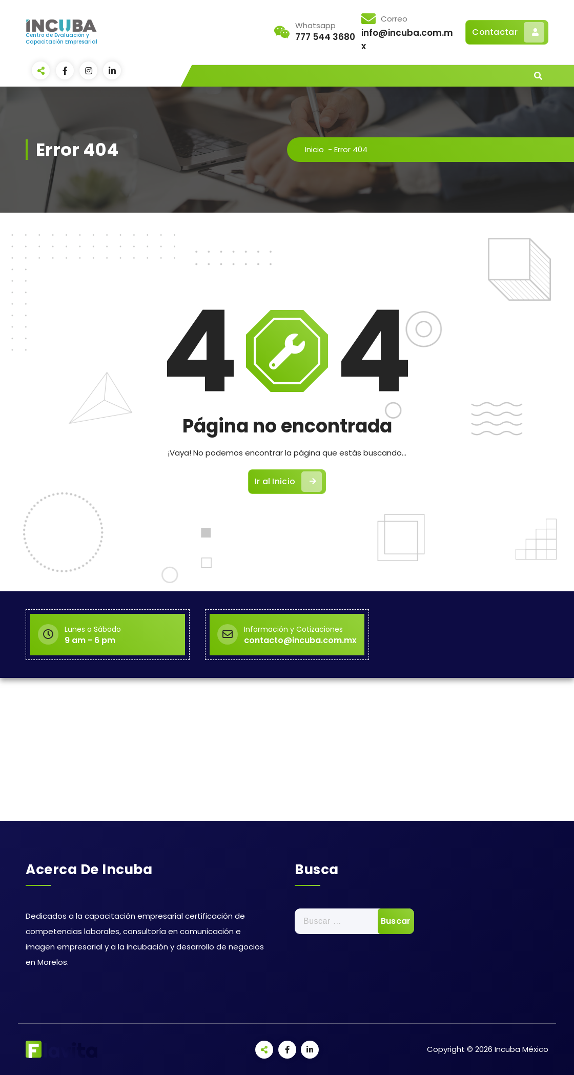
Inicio (314, 149)
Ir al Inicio (288, 481)
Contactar (508, 32)
